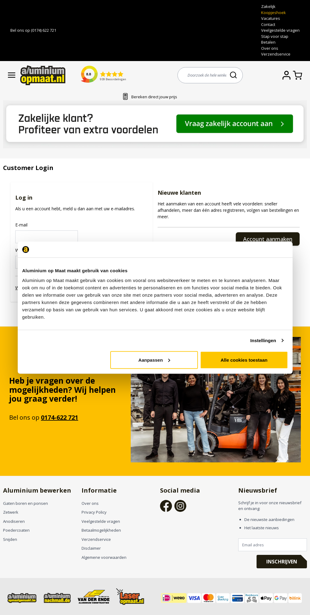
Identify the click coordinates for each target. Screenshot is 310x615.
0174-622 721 (59, 417)
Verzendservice (275, 54)
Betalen (268, 42)
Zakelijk (268, 6)
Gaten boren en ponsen (25, 503)
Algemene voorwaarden (104, 557)
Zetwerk (10, 512)
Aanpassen (154, 359)
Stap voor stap (274, 36)
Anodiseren (14, 521)
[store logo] (42, 75)
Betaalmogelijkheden (101, 530)
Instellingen (263, 340)
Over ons (269, 48)
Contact (268, 24)
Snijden (10, 539)
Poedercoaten (16, 530)
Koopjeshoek (273, 12)
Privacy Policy (94, 512)
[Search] (234, 75)
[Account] (288, 75)
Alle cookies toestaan (244, 359)
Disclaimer (91, 548)
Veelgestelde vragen (280, 30)
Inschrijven (281, 561)
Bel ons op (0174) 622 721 (33, 30)
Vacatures (270, 18)
